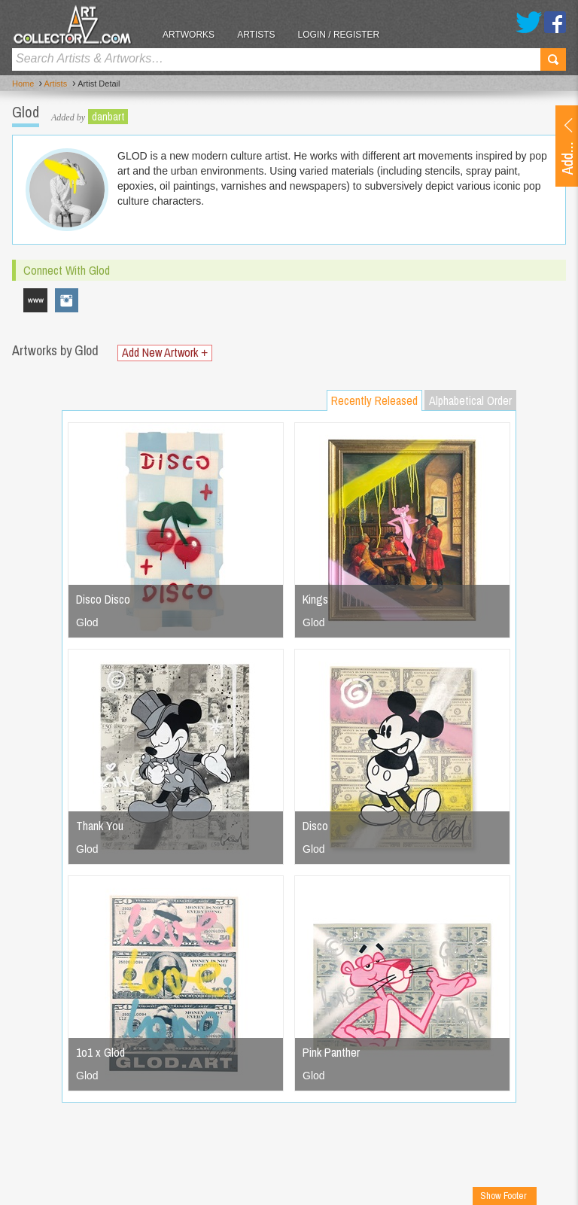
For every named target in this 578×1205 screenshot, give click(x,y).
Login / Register (339, 34)
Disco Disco (103, 599)
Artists (256, 34)
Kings (315, 599)
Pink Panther (331, 1052)
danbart (108, 116)
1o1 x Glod (100, 1052)
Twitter (529, 22)
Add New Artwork (165, 353)
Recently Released (374, 400)
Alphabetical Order (470, 400)
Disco (315, 825)
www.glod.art (35, 300)
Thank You (99, 825)
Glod (87, 622)
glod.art (67, 300)
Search (553, 59)
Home (23, 83)
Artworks (188, 34)
